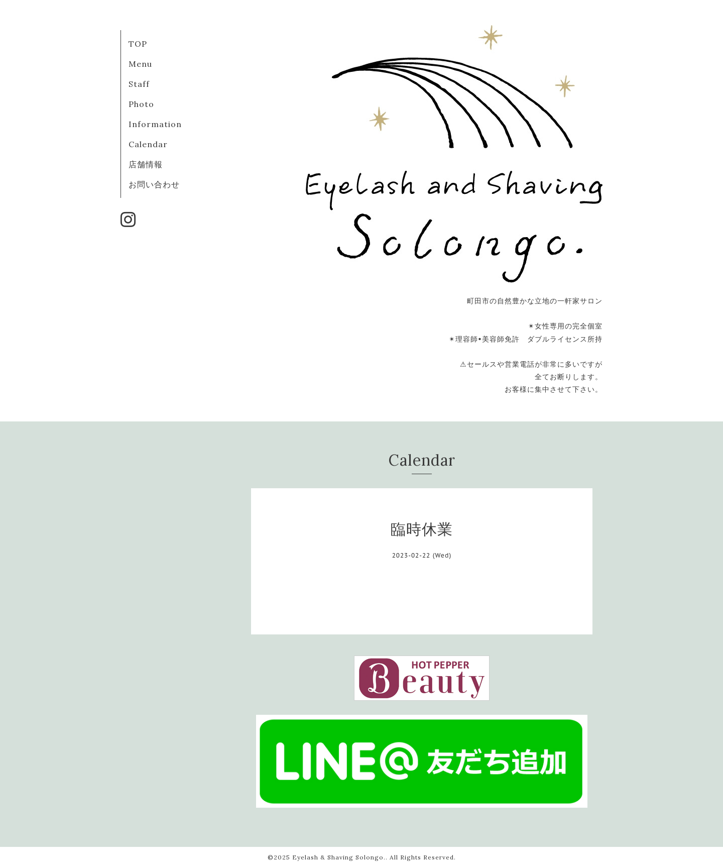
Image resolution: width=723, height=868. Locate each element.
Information (155, 124)
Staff (139, 84)
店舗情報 (146, 164)
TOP (138, 44)
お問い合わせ (154, 184)
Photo (141, 104)
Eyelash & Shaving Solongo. (339, 857)
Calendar (148, 144)
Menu (140, 64)
